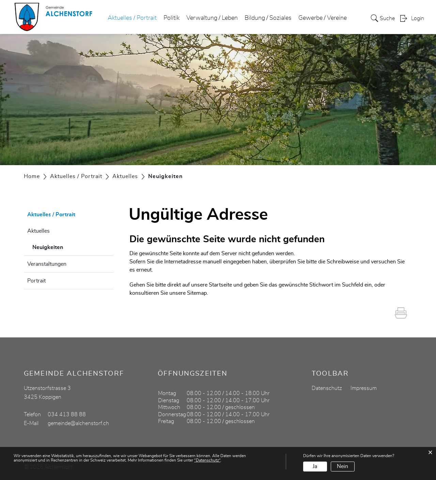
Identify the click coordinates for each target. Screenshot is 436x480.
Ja (315, 466)
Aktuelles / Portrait (132, 18)
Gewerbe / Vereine (322, 18)
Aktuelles (38, 231)
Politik (172, 18)
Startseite (220, 285)
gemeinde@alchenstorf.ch (78, 423)
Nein (342, 466)
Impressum (364, 388)
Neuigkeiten (64, 246)
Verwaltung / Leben (212, 18)
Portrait (36, 280)
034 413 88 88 (67, 414)
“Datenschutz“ (207, 460)
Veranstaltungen (46, 264)
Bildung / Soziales (268, 18)
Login (417, 19)
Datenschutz (327, 388)
